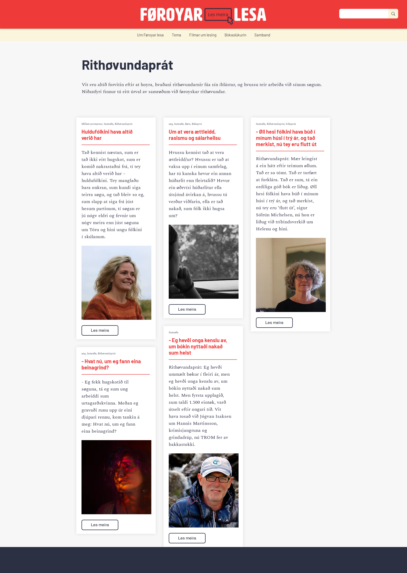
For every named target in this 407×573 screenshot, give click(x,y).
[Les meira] (100, 330)
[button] (150, 35)
